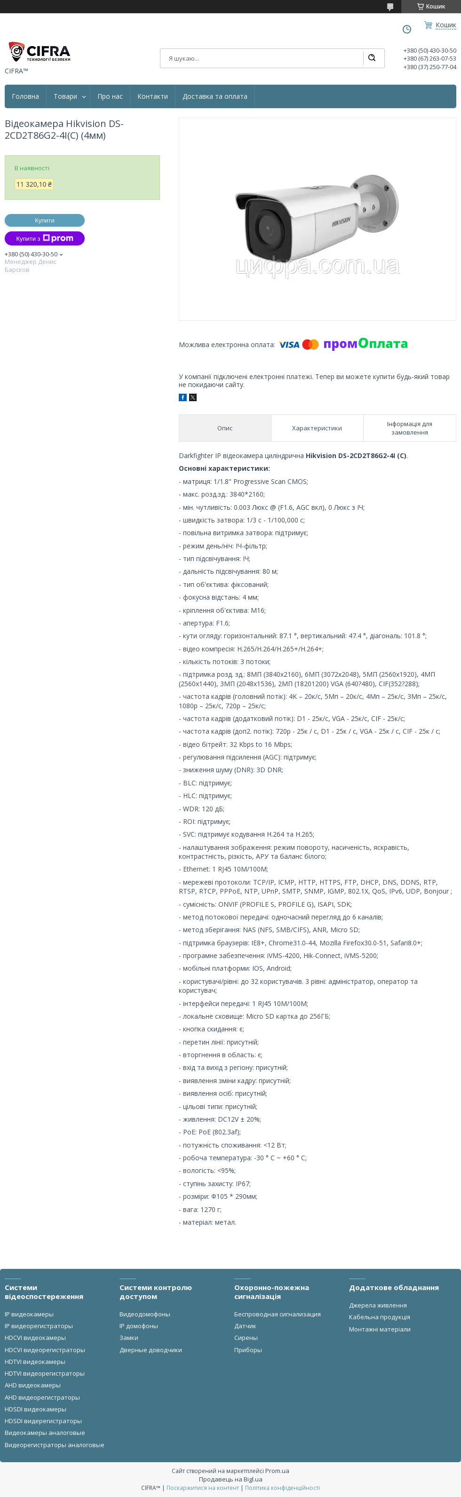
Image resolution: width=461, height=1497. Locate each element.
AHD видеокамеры (33, 1385)
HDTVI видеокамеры (35, 1361)
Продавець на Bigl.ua (230, 1479)
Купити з (44, 238)
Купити (45, 220)
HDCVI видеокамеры (35, 1337)
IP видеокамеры (29, 1314)
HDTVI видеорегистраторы (45, 1373)
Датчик (245, 1326)
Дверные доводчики (150, 1350)
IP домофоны (138, 1326)
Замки (128, 1337)
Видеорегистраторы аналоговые (54, 1445)
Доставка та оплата (215, 96)
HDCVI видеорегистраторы (45, 1350)
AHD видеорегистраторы (42, 1397)
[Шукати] (371, 58)
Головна (25, 96)
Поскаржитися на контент (203, 1488)
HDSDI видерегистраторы (43, 1421)
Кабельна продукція (379, 1317)
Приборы (248, 1350)
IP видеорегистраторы (39, 1326)
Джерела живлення (378, 1305)
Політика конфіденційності (282, 1488)
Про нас (110, 96)
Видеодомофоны (144, 1314)
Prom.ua (277, 1470)
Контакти (152, 96)
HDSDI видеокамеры (35, 1409)
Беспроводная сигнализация (277, 1314)
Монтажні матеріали (380, 1329)
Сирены (246, 1337)
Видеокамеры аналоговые (45, 1432)
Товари (65, 96)
